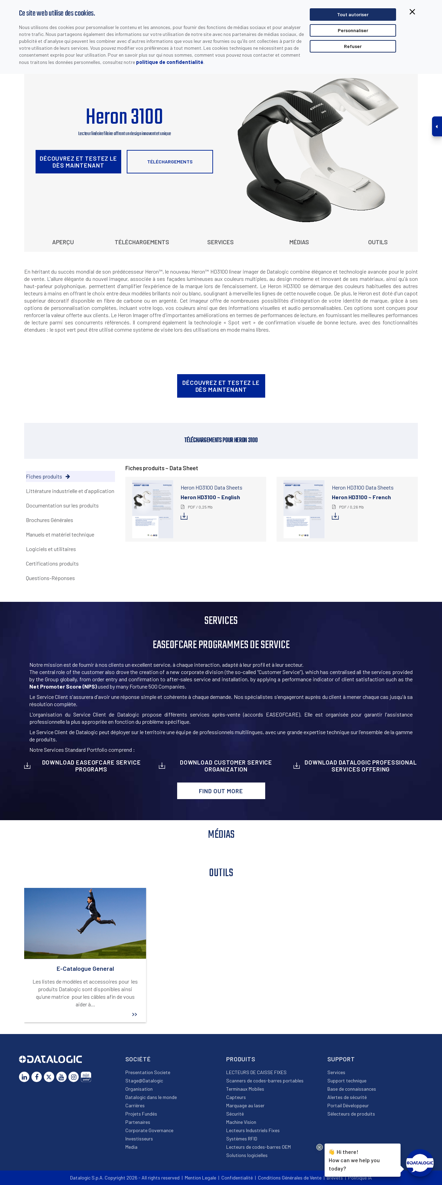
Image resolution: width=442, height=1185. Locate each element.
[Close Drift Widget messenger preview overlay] (319, 1147)
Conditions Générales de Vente (289, 1178)
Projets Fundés (141, 1114)
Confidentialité (237, 1178)
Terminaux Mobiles (245, 1089)
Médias (299, 241)
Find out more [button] (221, 790)
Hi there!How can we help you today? (354, 1159)
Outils (378, 241)
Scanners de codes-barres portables (265, 1080)
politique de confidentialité (169, 62)
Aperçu (63, 241)
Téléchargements (170, 161)
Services (220, 241)
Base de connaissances (351, 1089)
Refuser (353, 46)
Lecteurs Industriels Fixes (253, 1130)
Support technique (346, 1080)
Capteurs (236, 1097)
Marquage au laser (245, 1105)
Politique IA (360, 1178)
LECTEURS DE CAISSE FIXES (256, 1072)
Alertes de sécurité (347, 1097)
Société (138, 1058)
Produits (241, 1058)
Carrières (135, 1105)
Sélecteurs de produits (351, 1114)
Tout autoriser (352, 14)
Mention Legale (200, 1178)
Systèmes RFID (241, 1138)
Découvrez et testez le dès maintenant (78, 162)
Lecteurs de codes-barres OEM (258, 1147)
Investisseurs (139, 1138)
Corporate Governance (149, 1130)
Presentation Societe (147, 1072)
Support (341, 1058)
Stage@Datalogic (144, 1080)
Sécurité (235, 1114)
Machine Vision (241, 1122)
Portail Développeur (348, 1105)
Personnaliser (353, 30)
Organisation (139, 1089)
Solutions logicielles (247, 1155)
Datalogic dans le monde (151, 1097)
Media (131, 1147)
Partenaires (137, 1122)
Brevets (335, 1178)
